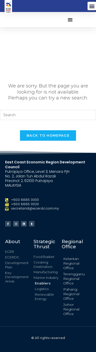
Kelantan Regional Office (71, 263)
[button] (92, 6)
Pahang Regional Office (71, 294)
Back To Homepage (48, 135)
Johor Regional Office (71, 309)
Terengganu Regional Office (74, 278)
